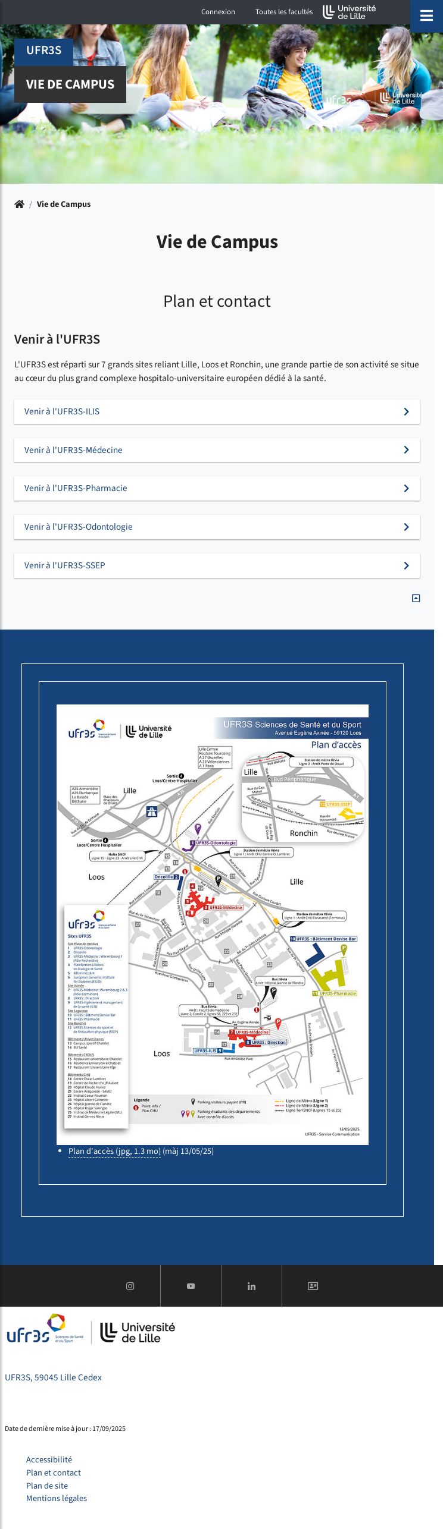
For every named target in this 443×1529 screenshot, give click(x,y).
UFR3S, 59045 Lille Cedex (53, 1377)
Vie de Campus (64, 204)
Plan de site (47, 1486)
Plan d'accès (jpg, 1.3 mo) (114, 1151)
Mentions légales (56, 1498)
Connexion (218, 12)
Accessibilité (49, 1460)
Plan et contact (53, 1473)
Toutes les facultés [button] (284, 12)
